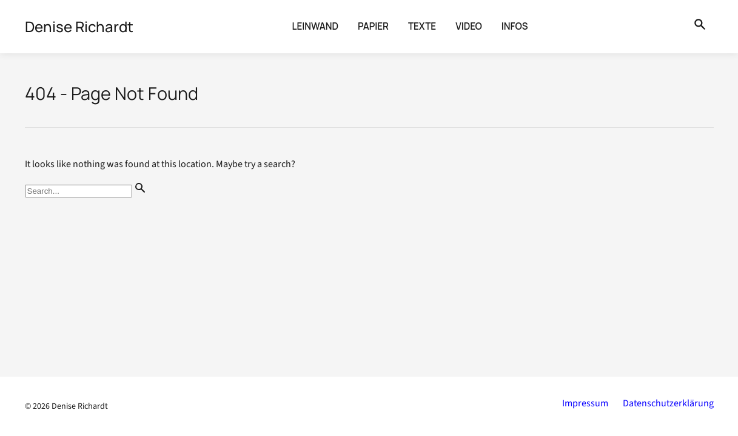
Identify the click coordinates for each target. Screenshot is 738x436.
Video (468, 26)
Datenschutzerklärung (668, 403)
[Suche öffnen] (699, 26)
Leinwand (315, 26)
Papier (373, 26)
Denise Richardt (80, 406)
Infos (515, 26)
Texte (422, 26)
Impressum (585, 403)
